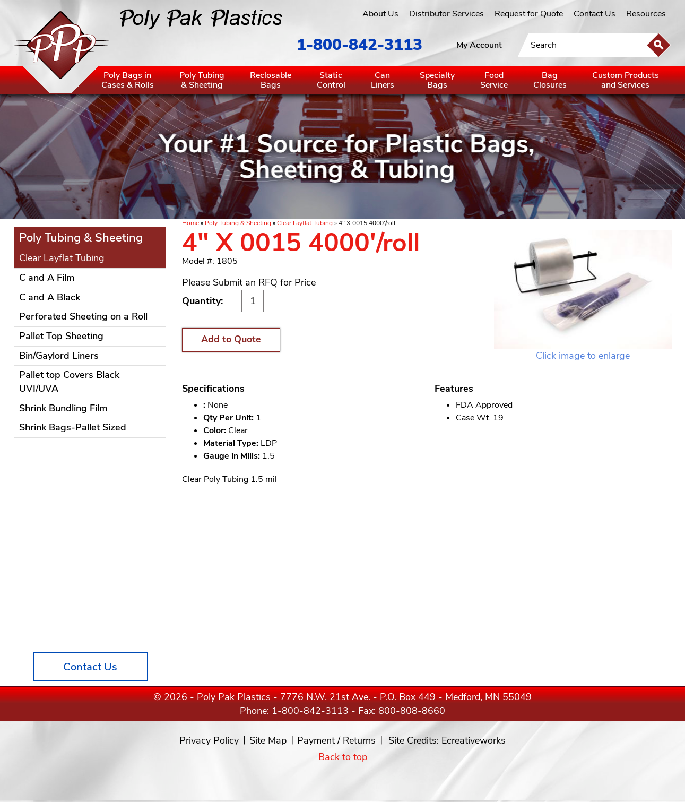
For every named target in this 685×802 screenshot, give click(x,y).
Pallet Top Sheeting (61, 336)
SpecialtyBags (437, 80)
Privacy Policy (209, 740)
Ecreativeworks (473, 740)
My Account (479, 45)
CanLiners (382, 80)
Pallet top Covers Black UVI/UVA (69, 381)
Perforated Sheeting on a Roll (83, 316)
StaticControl (331, 80)
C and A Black (49, 297)
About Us (380, 14)
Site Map (268, 740)
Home (190, 223)
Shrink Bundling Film (63, 408)
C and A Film (47, 277)
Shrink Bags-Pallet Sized (72, 427)
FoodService (494, 80)
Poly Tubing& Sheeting (201, 80)
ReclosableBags (270, 80)
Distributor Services (446, 14)
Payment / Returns (336, 740)
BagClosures (550, 80)
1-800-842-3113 (359, 45)
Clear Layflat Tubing (305, 223)
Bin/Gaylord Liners (59, 355)
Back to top (342, 757)
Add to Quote (231, 339)
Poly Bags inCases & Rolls (127, 80)
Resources (646, 14)
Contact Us (594, 14)
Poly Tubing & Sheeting (238, 223)
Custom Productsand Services (625, 80)
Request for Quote (529, 14)
